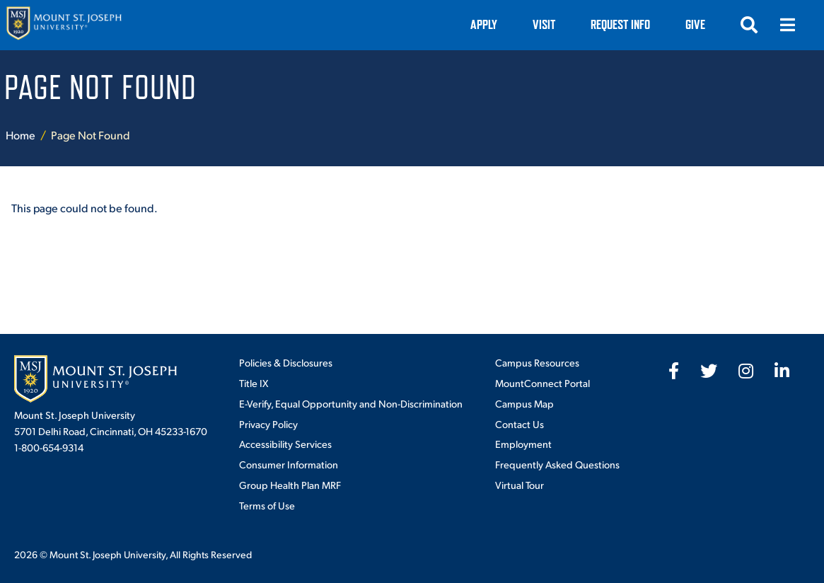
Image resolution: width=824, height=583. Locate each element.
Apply (483, 24)
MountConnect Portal (542, 382)
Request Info (620, 24)
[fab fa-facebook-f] (673, 370)
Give (695, 24)
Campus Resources (537, 362)
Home (20, 134)
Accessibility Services (285, 443)
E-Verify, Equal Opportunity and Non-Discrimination (351, 403)
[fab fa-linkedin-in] (781, 370)
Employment (523, 443)
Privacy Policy (268, 423)
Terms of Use (267, 505)
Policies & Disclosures (285, 362)
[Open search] (749, 24)
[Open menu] (787, 24)
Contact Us (519, 423)
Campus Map (524, 403)
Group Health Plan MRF (290, 484)
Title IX (253, 382)
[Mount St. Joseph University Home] (63, 25)
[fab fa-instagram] (745, 370)
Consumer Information (288, 464)
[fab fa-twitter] (708, 370)
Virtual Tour (519, 484)
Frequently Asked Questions (557, 464)
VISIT (544, 24)
